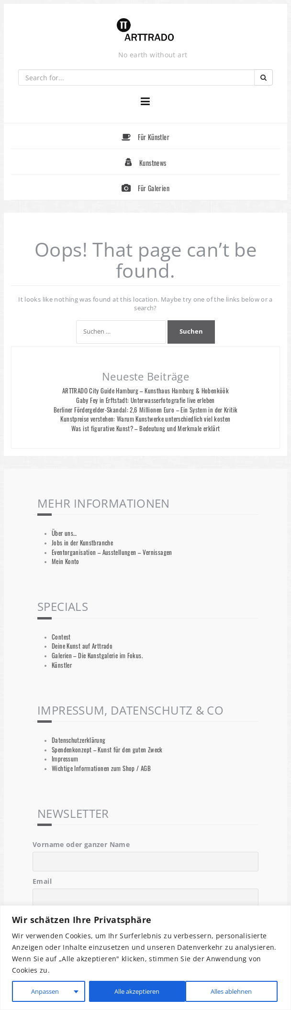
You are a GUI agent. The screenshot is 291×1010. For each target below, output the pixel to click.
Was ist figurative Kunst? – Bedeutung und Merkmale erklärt (145, 428)
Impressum (65, 758)
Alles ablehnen (133, 991)
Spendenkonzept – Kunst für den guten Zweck (107, 749)
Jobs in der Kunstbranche (82, 542)
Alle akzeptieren (231, 991)
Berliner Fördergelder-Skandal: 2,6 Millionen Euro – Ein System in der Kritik (146, 409)
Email (42, 881)
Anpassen (44, 991)
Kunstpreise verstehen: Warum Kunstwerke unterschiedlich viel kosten (145, 419)
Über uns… (64, 533)
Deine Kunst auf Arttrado (82, 646)
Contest (61, 636)
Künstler (62, 665)
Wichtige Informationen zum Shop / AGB (101, 768)
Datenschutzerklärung (79, 740)
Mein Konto (65, 561)
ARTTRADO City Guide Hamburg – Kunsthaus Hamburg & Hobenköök (145, 390)
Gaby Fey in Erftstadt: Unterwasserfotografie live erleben (145, 400)
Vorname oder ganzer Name (81, 844)
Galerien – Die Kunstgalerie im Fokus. (97, 655)
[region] (145, 957)
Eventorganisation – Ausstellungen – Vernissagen (112, 552)
